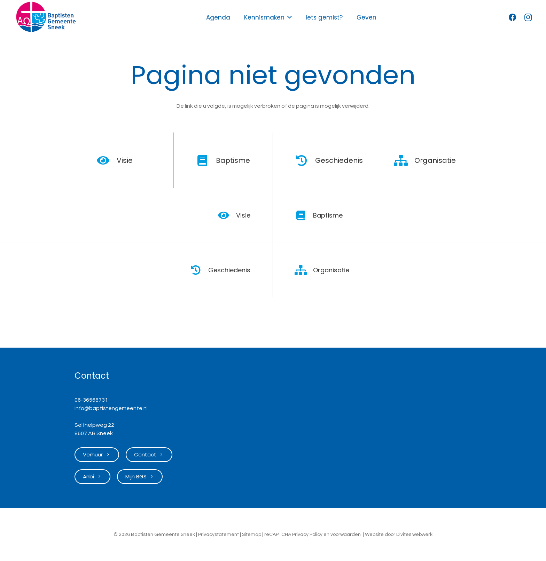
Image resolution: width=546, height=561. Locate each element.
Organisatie (435, 160)
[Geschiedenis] (305, 160)
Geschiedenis (339, 160)
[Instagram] (528, 17)
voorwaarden (345, 534)
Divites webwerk (414, 534)
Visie (125, 160)
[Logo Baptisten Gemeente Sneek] (46, 17)
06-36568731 (91, 400)
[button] (288, 17)
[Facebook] (512, 17)
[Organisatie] (404, 160)
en (326, 534)
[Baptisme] (206, 160)
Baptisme (233, 160)
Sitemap (251, 534)
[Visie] (107, 160)
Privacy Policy (307, 534)
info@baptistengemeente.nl (111, 408)
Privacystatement (218, 534)
